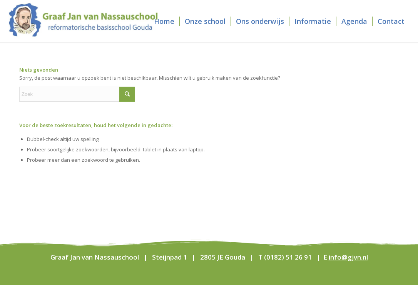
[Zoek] (77, 94)
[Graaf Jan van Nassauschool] (83, 21)
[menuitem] (164, 21)
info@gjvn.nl (348, 257)
